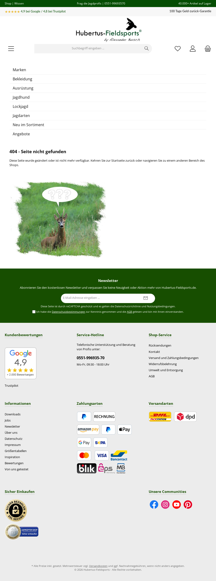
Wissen (19, 3)
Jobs (8, 420)
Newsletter (12, 427)
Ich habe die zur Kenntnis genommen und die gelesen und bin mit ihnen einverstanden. (110, 312)
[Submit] (145, 298)
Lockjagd (20, 106)
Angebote (21, 133)
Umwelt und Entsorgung (166, 370)
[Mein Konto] (192, 48)
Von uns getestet (16, 469)
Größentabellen (16, 451)
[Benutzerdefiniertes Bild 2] (22, 531)
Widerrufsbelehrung (163, 364)
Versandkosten (98, 566)
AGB (129, 311)
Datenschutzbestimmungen (68, 311)
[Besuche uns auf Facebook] (154, 504)
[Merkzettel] (177, 48)
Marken (19, 69)
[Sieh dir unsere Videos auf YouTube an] (176, 504)
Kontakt (154, 352)
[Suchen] (146, 48)
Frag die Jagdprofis (89, 3)
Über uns (11, 433)
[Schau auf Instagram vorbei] (165, 504)
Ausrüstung (23, 88)
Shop (8, 3)
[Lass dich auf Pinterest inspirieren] (188, 504)
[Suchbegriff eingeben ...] (88, 48)
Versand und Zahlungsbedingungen (174, 358)
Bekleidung (22, 79)
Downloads (12, 414)
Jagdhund (21, 97)
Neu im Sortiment (28, 124)
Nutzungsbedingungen (161, 306)
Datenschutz (13, 439)
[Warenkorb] (206, 48)
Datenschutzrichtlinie (128, 306)
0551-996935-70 (90, 357)
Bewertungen (14, 463)
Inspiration (12, 457)
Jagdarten (21, 115)
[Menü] (11, 48)
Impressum (13, 445)
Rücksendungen (160, 345)
